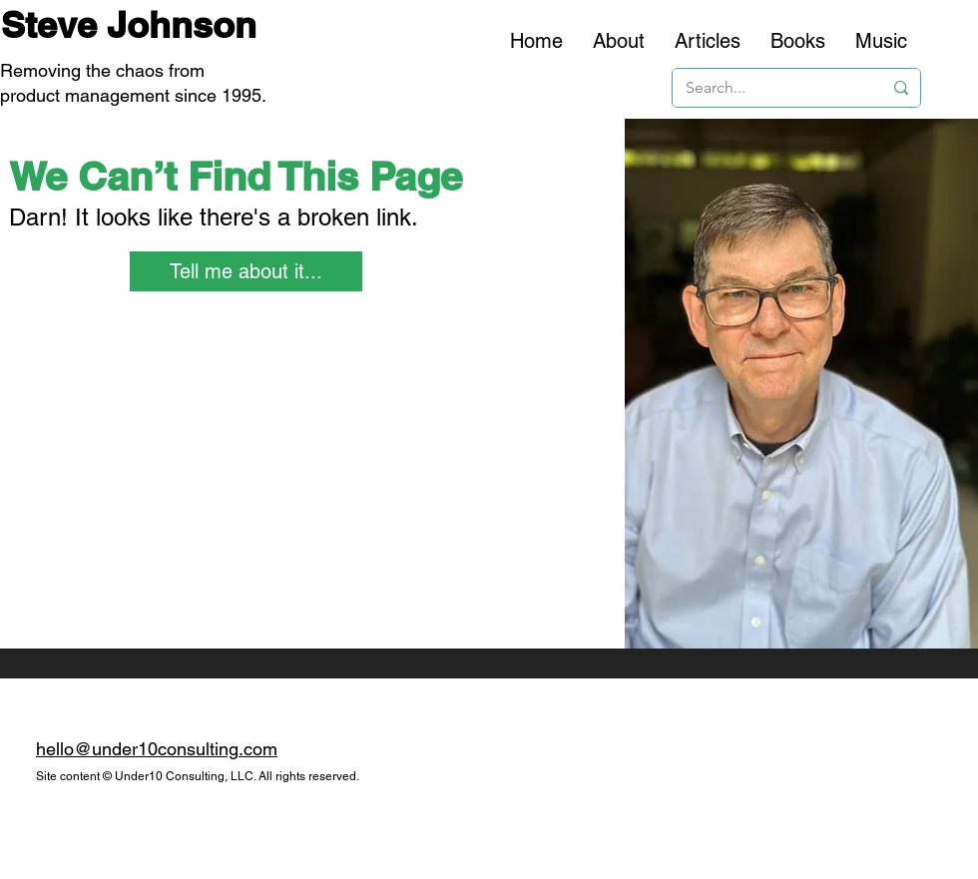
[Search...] (769, 88)
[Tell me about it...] (246, 271)
